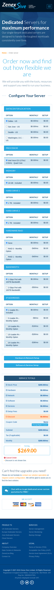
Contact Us (6, 556)
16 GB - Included (14, 183)
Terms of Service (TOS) (37, 547)
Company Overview (9, 547)
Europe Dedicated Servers (11, 532)
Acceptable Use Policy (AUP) (40, 550)
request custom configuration (13, 478)
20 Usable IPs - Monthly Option (13, 344)
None (9, 243)
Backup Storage (35, 535)
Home (4, 53)
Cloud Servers (7, 538)
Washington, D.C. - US (14, 139)
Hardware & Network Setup (27, 358)
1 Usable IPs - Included (12, 311)
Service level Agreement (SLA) (40, 553)
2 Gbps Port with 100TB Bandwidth (13, 289)
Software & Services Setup (27, 365)
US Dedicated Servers (10, 529)
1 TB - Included (13, 203)
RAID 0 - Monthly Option (14, 250)
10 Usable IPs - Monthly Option (13, 327)
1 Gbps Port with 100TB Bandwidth (13, 280)
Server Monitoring (35, 532)
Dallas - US (11, 121)
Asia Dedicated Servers (10, 535)
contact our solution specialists (34, 475)
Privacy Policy (34, 556)
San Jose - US (13, 127)
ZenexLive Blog (7, 553)
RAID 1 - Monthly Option (14, 258)
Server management (36, 529)
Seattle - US (12, 132)
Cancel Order (10, 458)
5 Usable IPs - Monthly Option (12, 319)
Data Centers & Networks (11, 550)
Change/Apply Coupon (39, 425)
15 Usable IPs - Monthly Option (13, 336)
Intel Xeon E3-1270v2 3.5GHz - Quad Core (15, 161)
